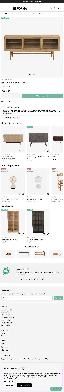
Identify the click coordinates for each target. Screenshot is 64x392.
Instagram (6, 347)
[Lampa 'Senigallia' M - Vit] (38, 181)
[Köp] (23, 151)
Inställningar (10, 385)
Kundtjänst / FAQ (6, 309)
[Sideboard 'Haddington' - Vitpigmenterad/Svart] (13, 139)
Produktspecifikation (11, 118)
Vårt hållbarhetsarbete (8, 317)
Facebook (6, 344)
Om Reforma (5, 312)
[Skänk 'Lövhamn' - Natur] (56, 254)
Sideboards (28, 13)
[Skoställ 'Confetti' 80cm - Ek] (40, 254)
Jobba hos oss (5, 325)
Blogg (3, 333)
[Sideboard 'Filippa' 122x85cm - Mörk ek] (38, 139)
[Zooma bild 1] (32, 47)
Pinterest (6, 350)
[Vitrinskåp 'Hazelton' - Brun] (38, 222)
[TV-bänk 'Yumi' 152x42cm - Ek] (8, 254)
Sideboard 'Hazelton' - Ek (40, 13)
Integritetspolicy (6, 322)
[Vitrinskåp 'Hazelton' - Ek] (13, 222)
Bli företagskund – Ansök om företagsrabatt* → (32, 1)
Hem (2, 13)
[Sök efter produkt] (51, 8)
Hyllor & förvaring (18, 13)
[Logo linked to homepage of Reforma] (20, 8)
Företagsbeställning (7, 315)
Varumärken (5, 336)
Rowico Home (6, 79)
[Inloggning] (54, 8)
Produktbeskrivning (11, 107)
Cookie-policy (13, 382)
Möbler (8, 13)
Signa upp (58, 298)
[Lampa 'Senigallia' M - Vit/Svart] (13, 181)
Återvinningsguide (7, 320)
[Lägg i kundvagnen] (42, 96)
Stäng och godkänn (24, 385)
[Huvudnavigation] (3, 8)
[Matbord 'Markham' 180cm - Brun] (24, 254)
